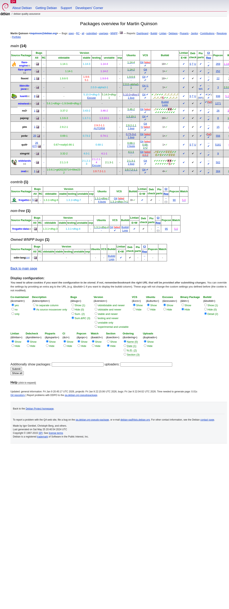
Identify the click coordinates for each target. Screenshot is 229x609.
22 (218, 78)
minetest (23, 103)
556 (218, 135)
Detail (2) (212, 313)
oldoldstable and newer (111, 305)
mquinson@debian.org (43, 33)
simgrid (24, 153)
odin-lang (20, 257)
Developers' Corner (89, 8)
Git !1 (145, 85)
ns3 (24, 110)
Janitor (194, 33)
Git (142, 62)
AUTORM (99, 128)
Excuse (91, 97)
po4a (24, 135)
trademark (42, 436)
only (17, 313)
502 (218, 162)
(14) (18, 46)
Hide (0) (79, 309)
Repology (222, 33)
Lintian (162, 33)
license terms (56, 433)
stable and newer (108, 313)
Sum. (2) (80, 313)
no (16, 309)
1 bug (131, 97)
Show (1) (80, 305)
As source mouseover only (51, 309)
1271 (218, 103)
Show (139, 305)
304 (218, 171)
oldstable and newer (109, 309)
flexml (24, 78)
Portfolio (16, 37)
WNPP (114, 33)
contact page (207, 419)
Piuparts (184, 33)
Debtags (173, 33)
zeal (23, 171)
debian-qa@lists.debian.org (135, 419)
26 (218, 110)
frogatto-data (20, 228)
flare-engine (23, 64)
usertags (103, 33)
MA (201, 88)
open (71, 33)
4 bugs (102, 201)
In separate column (47, 305)
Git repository (17, 395)
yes (17, 305)
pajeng (24, 118)
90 (174, 200)
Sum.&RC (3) (82, 318)
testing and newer (108, 318)
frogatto (23, 200)
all (83, 33)
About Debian (22, 8)
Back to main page (23, 268)
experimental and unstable (113, 326)
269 (218, 63)
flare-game (24, 69)
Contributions (207, 33)
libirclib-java (25, 87)
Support (66, 8)
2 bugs (131, 146)
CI (208, 52)
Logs (165, 104)
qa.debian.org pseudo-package (92, 419)
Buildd (153, 33)
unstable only (105, 322)
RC (78, 33)
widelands (24, 160)
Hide (139, 309)
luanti (23, 96)
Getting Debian (46, 8)
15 (218, 126)
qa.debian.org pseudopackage (81, 395)
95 (166, 228)
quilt (24, 144)
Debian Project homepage (40, 408)
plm (24, 126)
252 (218, 71)
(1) (19, 182)
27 (34, 146)
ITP (27, 257)
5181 (218, 144)
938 (218, 96)
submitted (91, 33)
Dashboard (142, 33)
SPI (40, 433)
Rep (208, 57)
